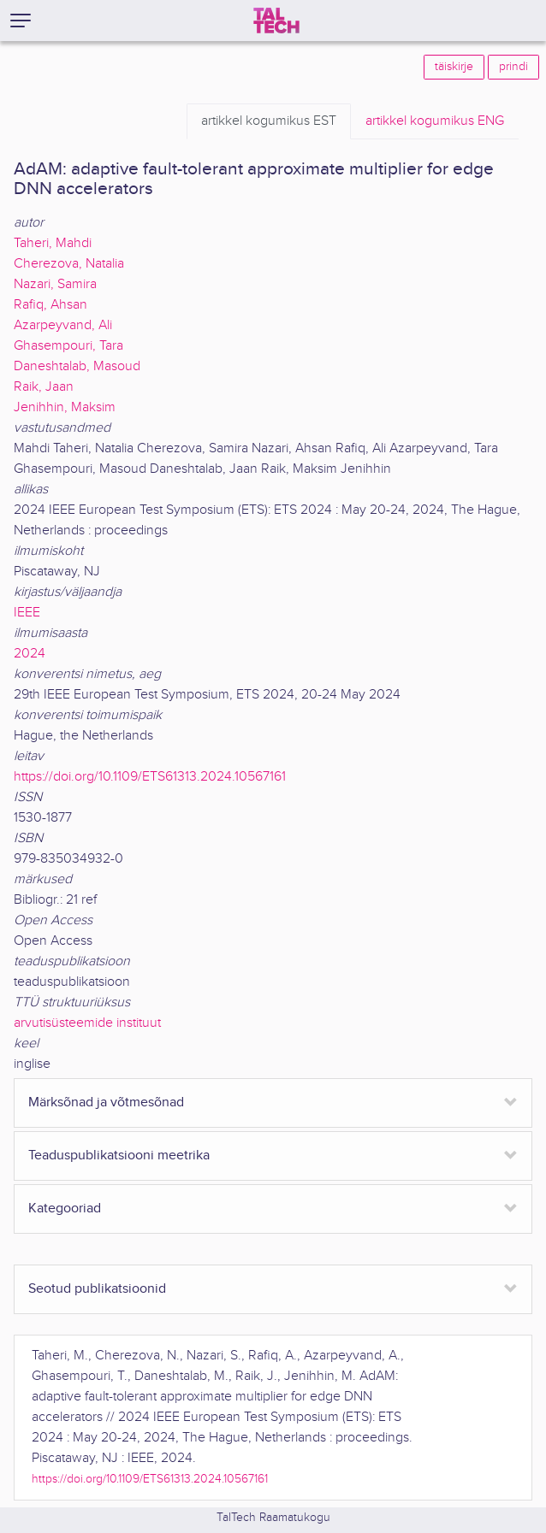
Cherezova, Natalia (69, 264)
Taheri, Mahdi (53, 243)
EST (268, 121)
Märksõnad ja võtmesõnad (106, 1102)
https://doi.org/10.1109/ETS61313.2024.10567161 (150, 777)
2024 (29, 654)
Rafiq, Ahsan (50, 305)
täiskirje (454, 67)
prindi (513, 67)
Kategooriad (64, 1208)
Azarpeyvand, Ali (63, 325)
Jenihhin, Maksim (65, 407)
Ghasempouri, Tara (68, 346)
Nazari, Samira (55, 284)
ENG (434, 121)
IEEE (27, 612)
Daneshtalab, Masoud (77, 366)
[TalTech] (276, 20)
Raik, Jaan (44, 387)
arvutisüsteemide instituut (87, 1023)
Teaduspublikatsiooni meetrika (119, 1155)
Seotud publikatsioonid (97, 1289)
